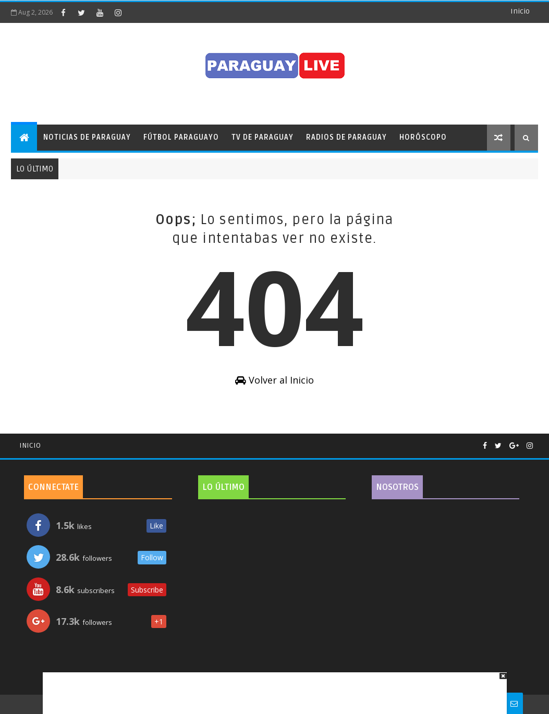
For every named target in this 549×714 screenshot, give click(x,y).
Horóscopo (423, 137)
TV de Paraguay (262, 137)
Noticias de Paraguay (87, 137)
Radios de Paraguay (346, 137)
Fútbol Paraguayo (181, 137)
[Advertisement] (271, 688)
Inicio (520, 11)
